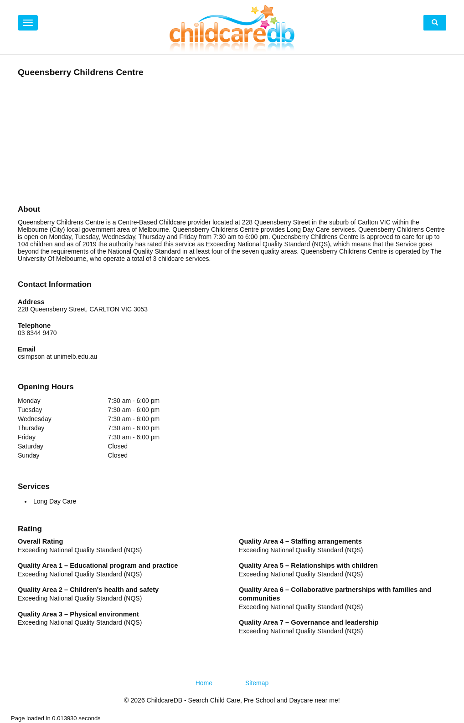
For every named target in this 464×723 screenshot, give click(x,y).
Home (204, 683)
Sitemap (256, 683)
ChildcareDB (165, 700)
